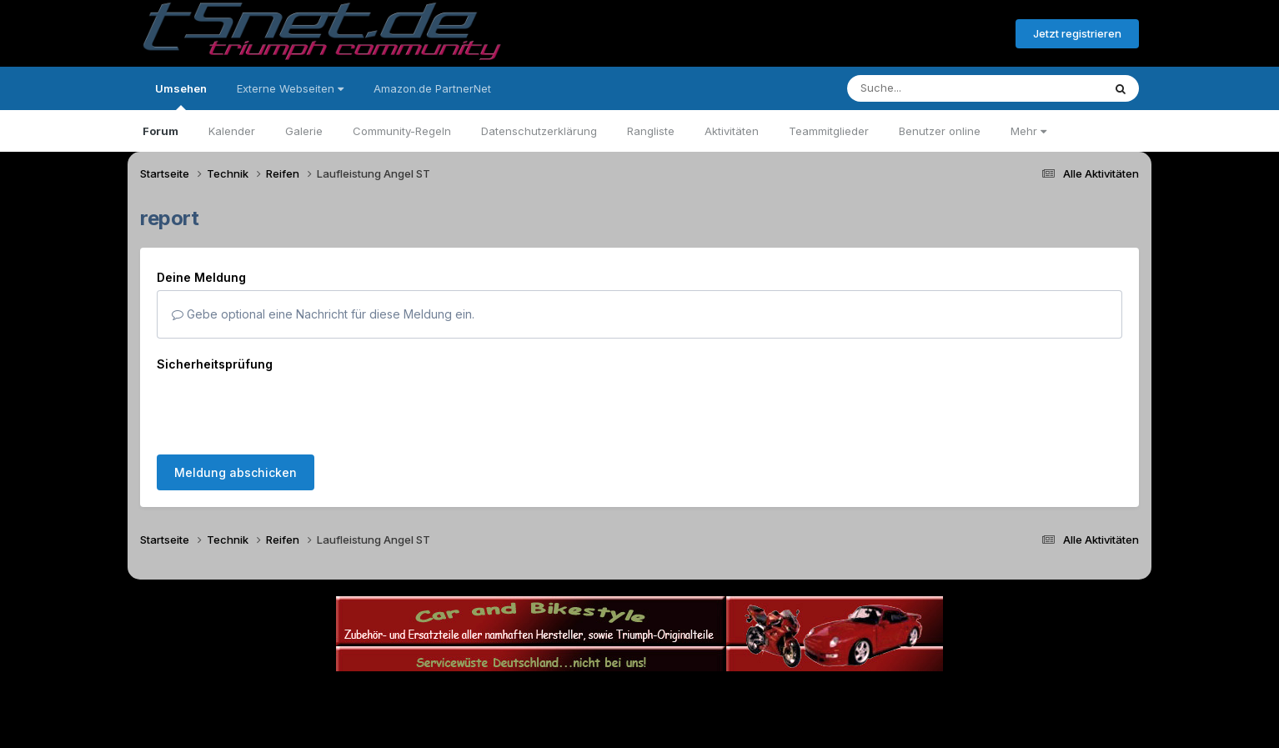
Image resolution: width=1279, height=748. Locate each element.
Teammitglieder (829, 131)
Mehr (1028, 131)
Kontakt (745, 697)
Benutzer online (940, 131)
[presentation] (283, 409)
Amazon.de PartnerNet (432, 88)
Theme (548, 697)
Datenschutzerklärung (539, 131)
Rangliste (651, 131)
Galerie (304, 131)
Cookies (805, 697)
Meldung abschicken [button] (235, 472)
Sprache (479, 697)
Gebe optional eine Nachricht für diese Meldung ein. (323, 314)
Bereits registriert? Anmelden (912, 34)
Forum (160, 131)
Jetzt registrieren (1077, 33)
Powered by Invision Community (639, 731)
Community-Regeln (402, 131)
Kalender (231, 131)
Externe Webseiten (290, 88)
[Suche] (941, 88)
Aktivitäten (732, 131)
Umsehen (181, 96)
